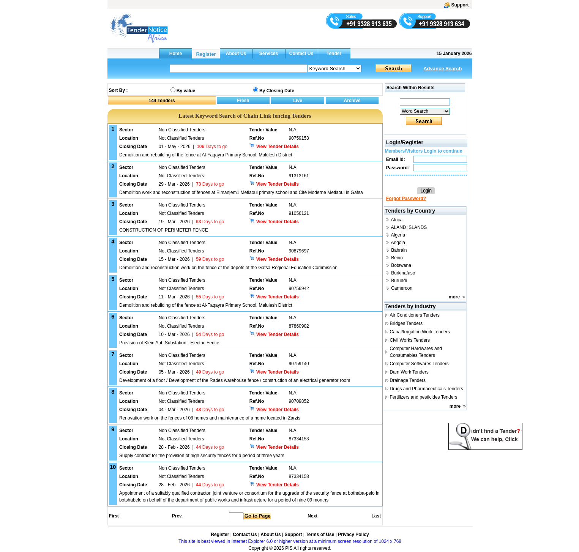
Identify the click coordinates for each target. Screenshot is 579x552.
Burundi (399, 280)
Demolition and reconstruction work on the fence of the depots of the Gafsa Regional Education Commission (228, 267)
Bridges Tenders (406, 323)
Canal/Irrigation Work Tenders (420, 331)
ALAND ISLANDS (409, 227)
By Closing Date (276, 90)
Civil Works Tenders (410, 340)
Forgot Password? (406, 198)
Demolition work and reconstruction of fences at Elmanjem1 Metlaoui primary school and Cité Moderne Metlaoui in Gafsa (241, 192)
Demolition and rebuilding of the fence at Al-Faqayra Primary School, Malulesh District (205, 155)
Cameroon (401, 288)
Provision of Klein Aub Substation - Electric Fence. (170, 342)
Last (376, 516)
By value (186, 90)
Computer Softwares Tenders (419, 363)
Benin (397, 257)
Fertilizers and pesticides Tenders (424, 397)
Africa (397, 219)
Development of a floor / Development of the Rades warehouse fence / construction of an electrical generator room (234, 380)
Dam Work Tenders (409, 372)
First (113, 516)
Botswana (401, 265)
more (454, 297)
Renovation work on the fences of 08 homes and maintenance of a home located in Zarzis (209, 418)
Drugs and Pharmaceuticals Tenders (426, 388)
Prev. (177, 516)
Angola (398, 242)
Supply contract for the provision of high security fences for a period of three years (201, 455)
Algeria (398, 235)
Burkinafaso (403, 273)
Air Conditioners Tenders (415, 315)
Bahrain (399, 250)
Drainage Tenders (408, 380)
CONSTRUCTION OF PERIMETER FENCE (163, 230)
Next (312, 516)
